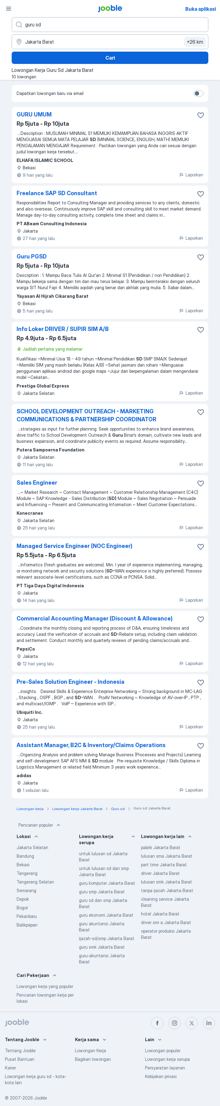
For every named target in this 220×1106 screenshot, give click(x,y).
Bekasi (23, 864)
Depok (23, 899)
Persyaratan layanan (165, 1067)
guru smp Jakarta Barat (102, 891)
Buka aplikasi (200, 9)
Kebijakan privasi (161, 1076)
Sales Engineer (37, 482)
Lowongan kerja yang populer (45, 986)
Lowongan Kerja (90, 1050)
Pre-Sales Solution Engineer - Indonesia (70, 682)
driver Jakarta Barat (160, 873)
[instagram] (174, 1023)
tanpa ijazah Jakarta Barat (167, 890)
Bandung (25, 856)
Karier (10, 1067)
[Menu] (8, 8)
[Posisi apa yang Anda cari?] (110, 24)
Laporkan (191, 174)
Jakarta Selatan (32, 847)
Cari (110, 58)
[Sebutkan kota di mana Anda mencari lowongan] (110, 41)
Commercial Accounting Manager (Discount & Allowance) (95, 618)
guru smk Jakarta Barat (102, 947)
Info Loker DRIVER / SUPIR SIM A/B (63, 329)
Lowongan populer (162, 1050)
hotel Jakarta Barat (160, 913)
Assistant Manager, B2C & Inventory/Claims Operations (91, 745)
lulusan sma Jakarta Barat (166, 856)
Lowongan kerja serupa (167, 1059)
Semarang (26, 890)
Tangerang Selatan (35, 881)
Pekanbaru (27, 916)
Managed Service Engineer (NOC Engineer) (74, 546)
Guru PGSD (32, 256)
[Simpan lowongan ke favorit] (201, 115)
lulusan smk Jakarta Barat (166, 881)
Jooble (40, 1097)
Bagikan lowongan (93, 1059)
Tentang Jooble (20, 1050)
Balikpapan (27, 924)
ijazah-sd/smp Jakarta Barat (106, 938)
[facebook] (157, 1023)
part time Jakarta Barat (164, 864)
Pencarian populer (39, 825)
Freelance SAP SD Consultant (57, 193)
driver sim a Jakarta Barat (166, 922)
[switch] (198, 93)
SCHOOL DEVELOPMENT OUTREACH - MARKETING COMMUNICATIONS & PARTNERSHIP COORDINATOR (86, 415)
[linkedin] (209, 1023)
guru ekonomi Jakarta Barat (106, 915)
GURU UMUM (34, 114)
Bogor (22, 907)
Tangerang (27, 873)
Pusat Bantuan (19, 1059)
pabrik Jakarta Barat (160, 847)
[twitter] (192, 1023)
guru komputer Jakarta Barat (107, 883)
